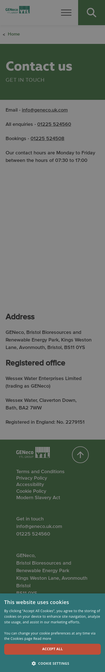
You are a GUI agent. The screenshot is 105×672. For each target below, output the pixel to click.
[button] (52, 663)
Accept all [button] (52, 649)
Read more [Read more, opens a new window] (42, 638)
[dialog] (52, 336)
